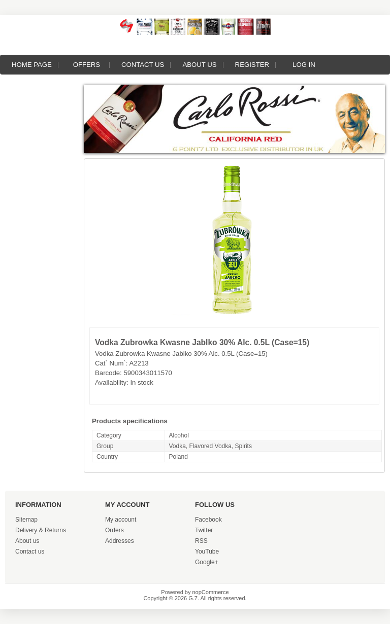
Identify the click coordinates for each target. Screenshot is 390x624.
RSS (201, 540)
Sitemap (26, 519)
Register (252, 64)
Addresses (119, 540)
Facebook (208, 519)
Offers (86, 64)
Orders (114, 530)
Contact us (143, 64)
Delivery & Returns (40, 530)
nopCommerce (210, 592)
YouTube (207, 551)
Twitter (204, 530)
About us (199, 64)
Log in (303, 64)
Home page (32, 64)
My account (120, 519)
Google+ (206, 562)
